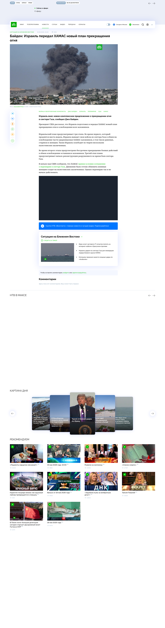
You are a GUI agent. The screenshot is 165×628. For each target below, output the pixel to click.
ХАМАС (106, 111)
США (99, 111)
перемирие (92, 111)
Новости (45, 24)
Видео (62, 24)
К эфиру (38, 11)
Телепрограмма (33, 24)
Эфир (22, 24)
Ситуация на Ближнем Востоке (22, 32)
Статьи (54, 24)
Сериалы (82, 24)
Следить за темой (50, 240)
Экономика (134, 25)
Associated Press (19, 106)
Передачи (71, 24)
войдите (66, 273)
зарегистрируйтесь (79, 273)
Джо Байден (72, 111)
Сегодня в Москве (120, 25)
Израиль (82, 111)
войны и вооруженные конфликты (52, 111)
